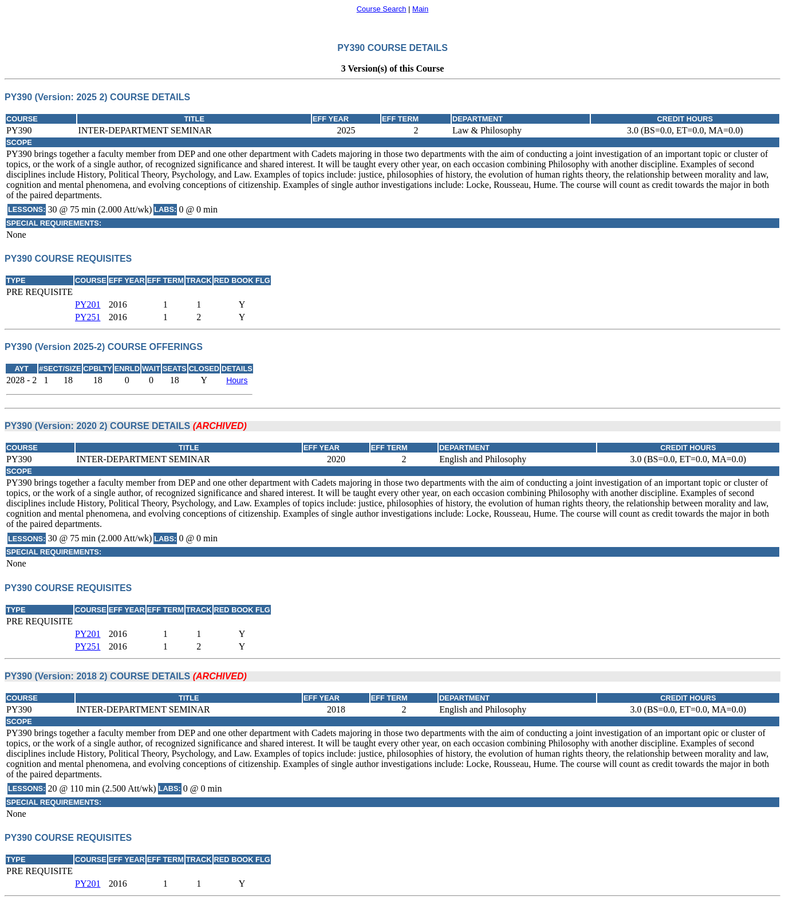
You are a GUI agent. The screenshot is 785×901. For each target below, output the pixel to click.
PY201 (87, 304)
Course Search (382, 9)
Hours (236, 380)
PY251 (87, 317)
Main (420, 9)
